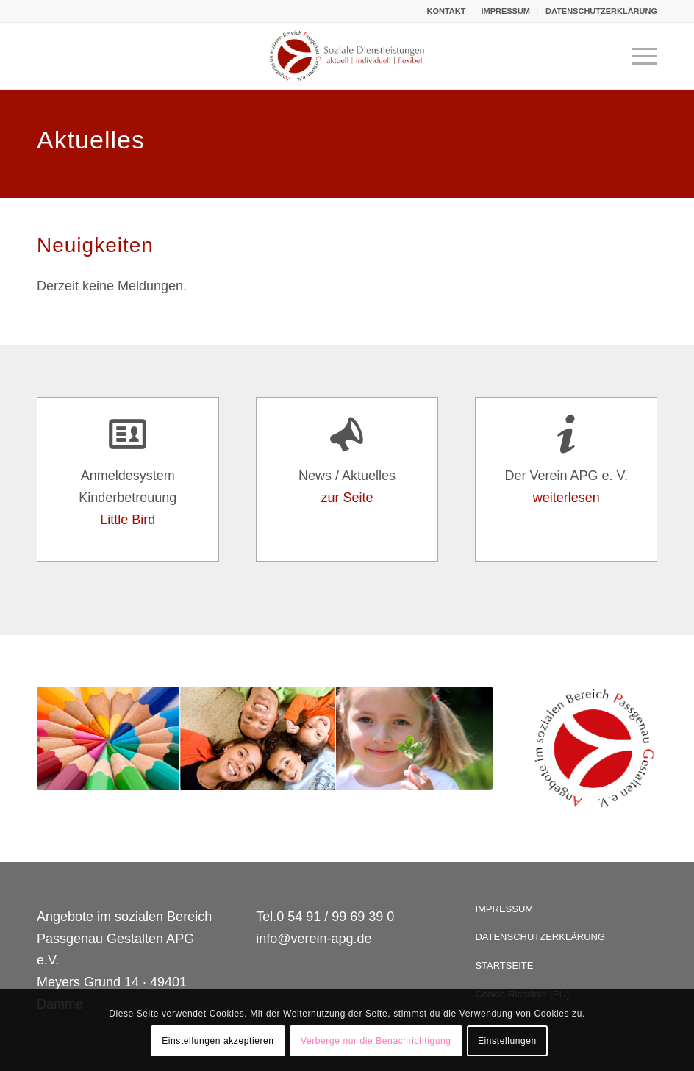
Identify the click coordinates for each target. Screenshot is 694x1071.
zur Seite (347, 497)
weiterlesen (566, 497)
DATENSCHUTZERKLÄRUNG (601, 11)
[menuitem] (446, 11)
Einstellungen (507, 1041)
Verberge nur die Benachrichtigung (376, 1041)
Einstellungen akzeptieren (217, 1041)
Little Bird (127, 519)
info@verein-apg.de (313, 938)
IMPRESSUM (505, 11)
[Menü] (637, 56)
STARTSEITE (504, 965)
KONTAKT (445, 11)
